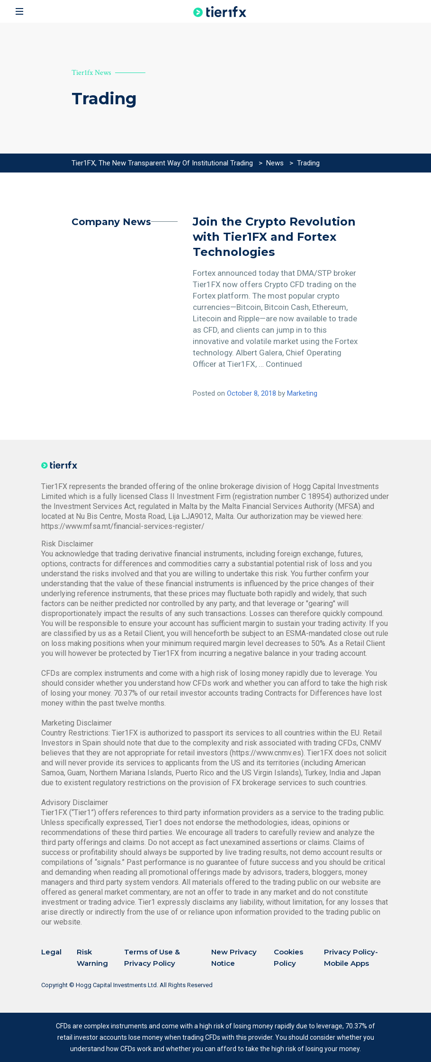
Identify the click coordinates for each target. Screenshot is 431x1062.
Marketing (302, 393)
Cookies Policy (288, 957)
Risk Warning (92, 957)
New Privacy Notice (234, 957)
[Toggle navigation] (19, 11)
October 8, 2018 (251, 393)
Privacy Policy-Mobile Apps (351, 957)
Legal (51, 951)
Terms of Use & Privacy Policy (152, 957)
